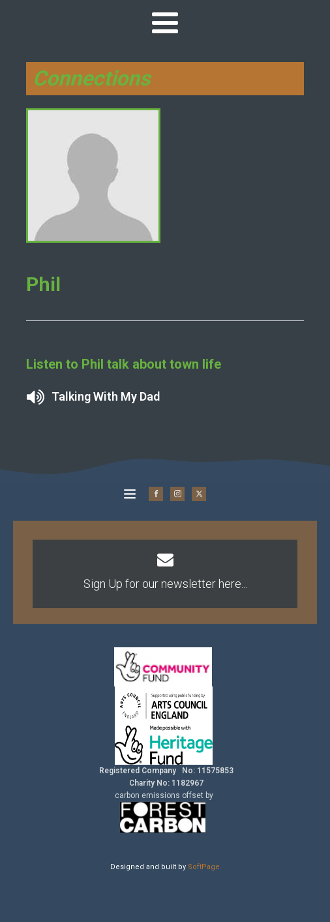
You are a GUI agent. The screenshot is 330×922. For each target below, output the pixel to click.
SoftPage (204, 867)
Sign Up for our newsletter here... (165, 584)
